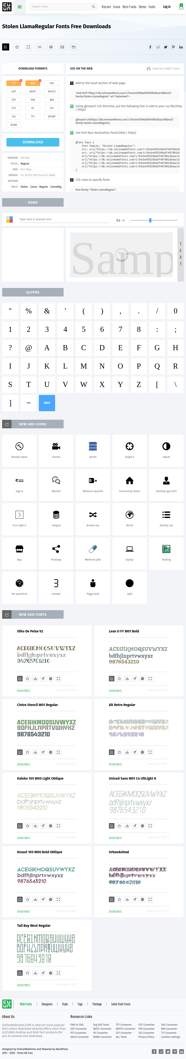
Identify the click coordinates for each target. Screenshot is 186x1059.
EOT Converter (78, 1028)
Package (97, 1004)
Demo (142, 7)
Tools (152, 7)
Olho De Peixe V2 (30, 631)
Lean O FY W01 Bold (124, 631)
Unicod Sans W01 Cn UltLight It (132, 778)
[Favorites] (17, 46)
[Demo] (28, 46)
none (13, 124)
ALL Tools (121, 1036)
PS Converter (100, 1032)
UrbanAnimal (119, 852)
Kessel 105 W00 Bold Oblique (39, 852)
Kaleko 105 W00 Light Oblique (40, 778)
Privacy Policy (146, 1036)
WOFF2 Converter (125, 1028)
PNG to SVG (76, 1024)
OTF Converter (147, 1024)
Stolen (24, 186)
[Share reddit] (158, 47)
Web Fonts (26, 1004)
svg (52, 83)
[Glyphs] (39, 46)
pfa (33, 99)
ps (32, 108)
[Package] (50, 46)
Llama (33, 186)
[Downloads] (35, 678)
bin (52, 99)
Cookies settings (170, 1036)
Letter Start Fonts (120, 1004)
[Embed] (50, 678)
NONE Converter (102, 1036)
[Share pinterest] (173, 47)
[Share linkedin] (181, 47)
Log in (166, 7)
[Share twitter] (165, 47)
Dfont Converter (79, 1036)
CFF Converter (124, 1032)
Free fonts (7, 7)
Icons (116, 7)
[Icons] (62, 46)
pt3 (14, 108)
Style (65, 1004)
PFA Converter (147, 1028)
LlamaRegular (58, 186)
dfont (52, 116)
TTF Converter (124, 1024)
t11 (32, 116)
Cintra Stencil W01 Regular (37, 705)
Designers (47, 1004)
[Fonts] (73, 46)
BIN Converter (169, 1028)
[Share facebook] (150, 47)
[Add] (5, 46)
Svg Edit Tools (101, 1024)
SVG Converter (169, 1024)
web (32, 83)
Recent (106, 7)
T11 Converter (169, 1032)
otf (14, 99)
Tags (80, 1004)
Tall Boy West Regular (34, 926)
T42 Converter (146, 1032)
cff (52, 108)
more (47, 403)
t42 (14, 116)
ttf (14, 83)
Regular (25, 163)
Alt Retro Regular (122, 705)
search (93, 6)
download (33, 142)
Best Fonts (130, 7)
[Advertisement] (34, 255)
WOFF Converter (102, 1028)
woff (32, 91)
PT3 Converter (78, 1032)
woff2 (52, 91)
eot (14, 91)
